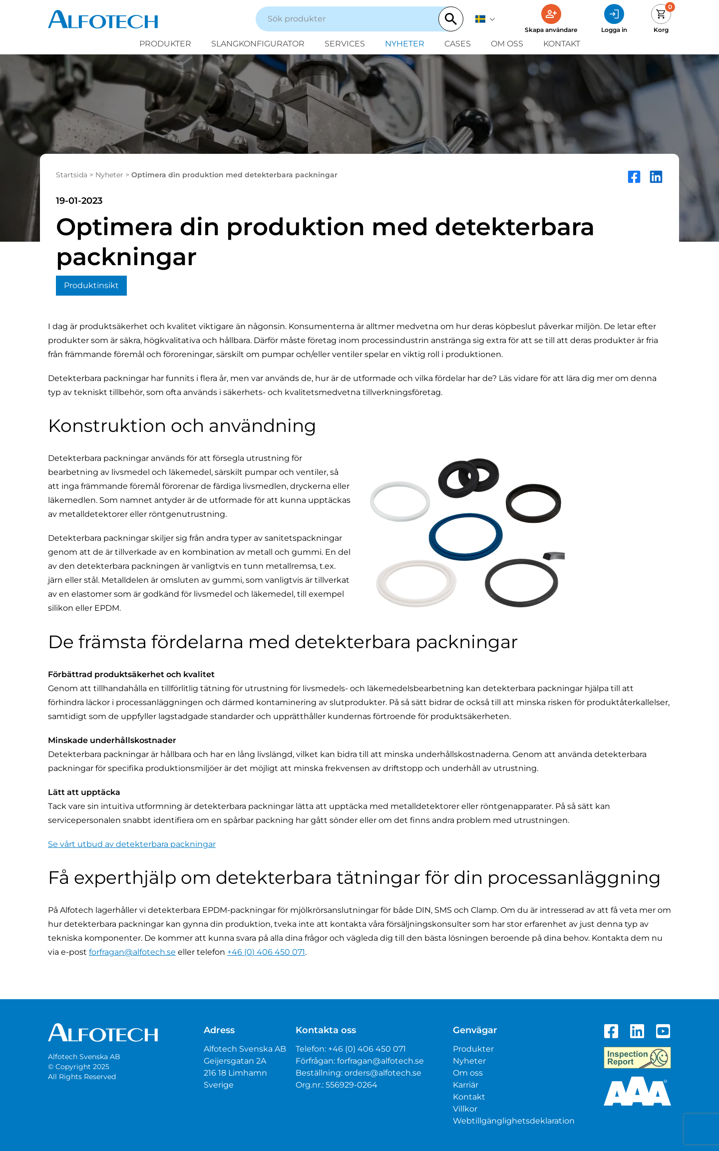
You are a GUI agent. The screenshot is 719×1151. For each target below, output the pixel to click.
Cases (457, 43)
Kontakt (561, 43)
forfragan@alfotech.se (132, 952)
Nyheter (404, 43)
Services (345, 43)
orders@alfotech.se (383, 1073)
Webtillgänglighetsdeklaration (514, 1121)
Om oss (507, 43)
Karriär (465, 1085)
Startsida (71, 174)
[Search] (450, 18)
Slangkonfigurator (258, 43)
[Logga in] (614, 19)
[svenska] (485, 19)
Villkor (465, 1109)
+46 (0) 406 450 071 (266, 952)
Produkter (165, 43)
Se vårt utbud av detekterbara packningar (132, 844)
